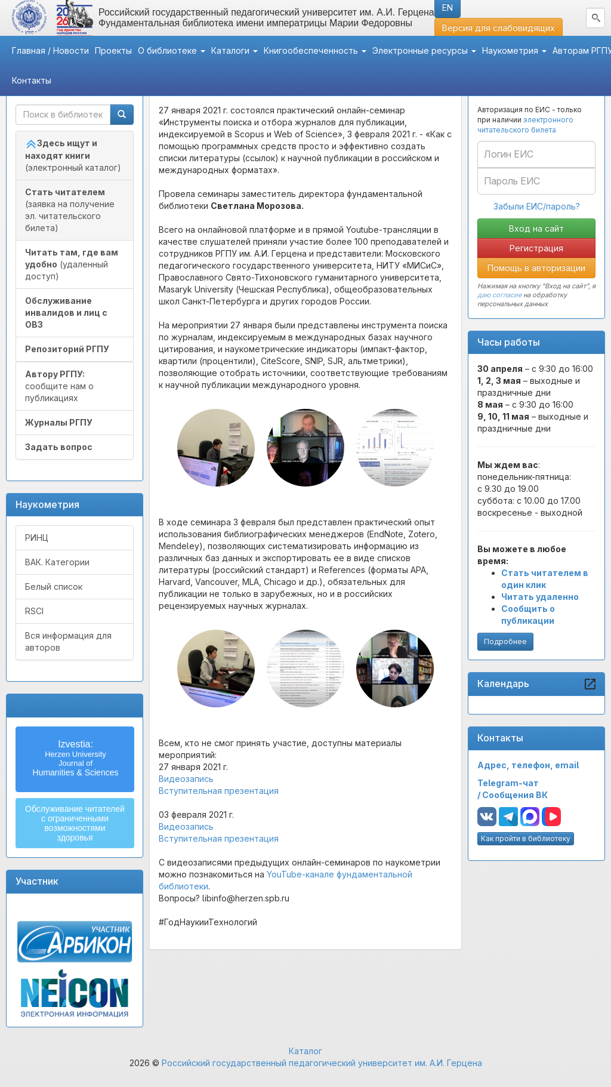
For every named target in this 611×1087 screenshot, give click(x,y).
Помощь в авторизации (536, 268)
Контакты (31, 80)
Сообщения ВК (515, 795)
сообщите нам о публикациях (59, 386)
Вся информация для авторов (68, 641)
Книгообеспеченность (315, 50)
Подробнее (505, 641)
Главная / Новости (50, 50)
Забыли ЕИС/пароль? (536, 206)
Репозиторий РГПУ (67, 349)
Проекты (113, 50)
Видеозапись (186, 779)
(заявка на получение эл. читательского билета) (70, 210)
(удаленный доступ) (71, 264)
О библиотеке (171, 50)
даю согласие (499, 295)
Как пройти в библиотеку (525, 838)
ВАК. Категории (57, 562)
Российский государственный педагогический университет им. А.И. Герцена (322, 1063)
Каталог (305, 1051)
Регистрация (536, 248)
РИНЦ (36, 537)
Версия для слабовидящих (498, 28)
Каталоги (234, 50)
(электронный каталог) (73, 155)
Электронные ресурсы (424, 50)
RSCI (34, 611)
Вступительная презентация (219, 791)
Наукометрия (514, 50)
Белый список (53, 586)
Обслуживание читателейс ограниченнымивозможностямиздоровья (75, 823)
